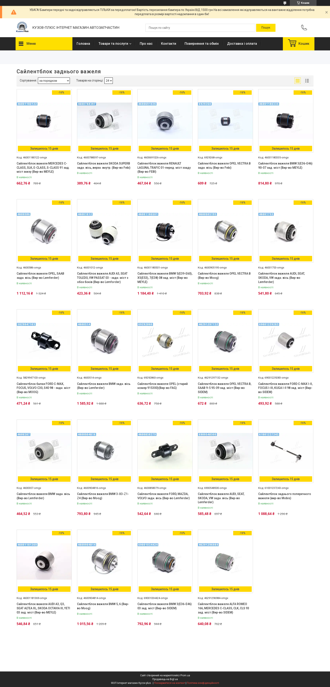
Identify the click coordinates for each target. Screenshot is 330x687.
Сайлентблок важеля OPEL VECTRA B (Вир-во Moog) (224, 275)
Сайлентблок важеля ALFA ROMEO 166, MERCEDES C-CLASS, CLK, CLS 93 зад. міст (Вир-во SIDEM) (223, 608)
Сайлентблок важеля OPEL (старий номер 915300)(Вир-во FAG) (162, 386)
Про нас (146, 44)
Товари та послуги (113, 44)
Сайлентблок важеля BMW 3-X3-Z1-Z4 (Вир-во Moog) (103, 496)
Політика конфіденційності (203, 683)
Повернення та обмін (202, 44)
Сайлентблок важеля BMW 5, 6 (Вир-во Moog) (103, 606)
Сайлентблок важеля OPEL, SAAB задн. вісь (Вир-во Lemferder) (40, 275)
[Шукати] (265, 28)
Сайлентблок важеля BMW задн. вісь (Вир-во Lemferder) (103, 386)
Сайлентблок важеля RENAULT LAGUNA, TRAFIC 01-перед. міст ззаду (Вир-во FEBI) (164, 167)
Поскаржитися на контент (169, 683)
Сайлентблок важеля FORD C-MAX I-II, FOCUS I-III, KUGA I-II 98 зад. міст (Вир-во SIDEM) (285, 388)
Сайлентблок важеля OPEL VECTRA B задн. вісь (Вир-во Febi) (224, 165)
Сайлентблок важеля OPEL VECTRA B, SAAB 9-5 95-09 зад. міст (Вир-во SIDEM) (224, 388)
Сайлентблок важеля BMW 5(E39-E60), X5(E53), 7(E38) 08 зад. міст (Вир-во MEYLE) (164, 277)
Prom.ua (185, 675)
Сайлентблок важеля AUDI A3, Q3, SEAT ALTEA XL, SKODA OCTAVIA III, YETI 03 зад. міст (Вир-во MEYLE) (43, 608)
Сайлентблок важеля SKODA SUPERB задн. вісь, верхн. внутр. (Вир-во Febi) (103, 165)
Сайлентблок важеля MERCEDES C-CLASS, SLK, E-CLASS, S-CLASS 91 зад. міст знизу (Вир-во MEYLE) (43, 167)
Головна (83, 44)
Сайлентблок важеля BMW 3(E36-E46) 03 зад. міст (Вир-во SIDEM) (164, 606)
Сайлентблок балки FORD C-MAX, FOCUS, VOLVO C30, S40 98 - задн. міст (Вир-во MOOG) (43, 388)
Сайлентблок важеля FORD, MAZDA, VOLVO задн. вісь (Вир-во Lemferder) (163, 496)
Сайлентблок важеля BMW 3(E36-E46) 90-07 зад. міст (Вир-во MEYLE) (285, 165)
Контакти (168, 44)
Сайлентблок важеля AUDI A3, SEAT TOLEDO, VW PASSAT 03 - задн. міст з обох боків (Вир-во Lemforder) (102, 277)
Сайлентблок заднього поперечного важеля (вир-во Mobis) (284, 496)
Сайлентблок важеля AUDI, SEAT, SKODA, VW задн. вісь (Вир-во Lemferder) (281, 277)
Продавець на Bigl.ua (165, 679)
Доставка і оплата (242, 44)
